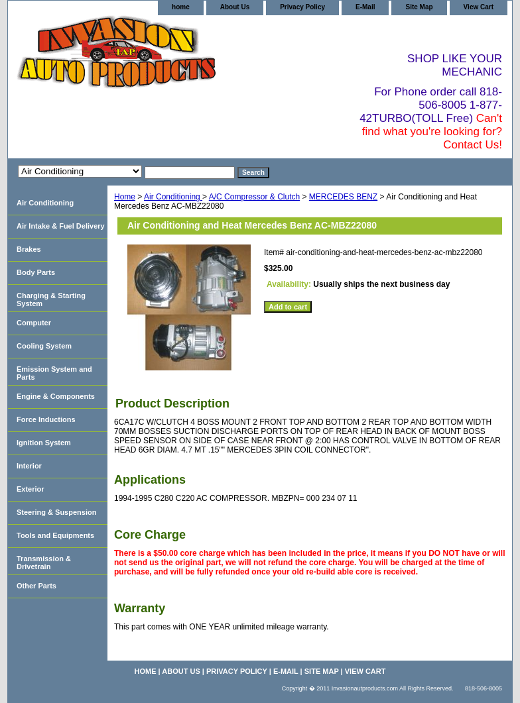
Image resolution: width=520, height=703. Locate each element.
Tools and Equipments (55, 535)
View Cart (478, 7)
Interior (29, 466)
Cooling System (44, 346)
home (181, 7)
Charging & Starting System (51, 299)
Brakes (29, 249)
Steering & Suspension (56, 512)
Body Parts (36, 272)
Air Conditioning (173, 196)
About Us (234, 7)
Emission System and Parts (54, 373)
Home (124, 196)
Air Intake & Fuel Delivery (61, 226)
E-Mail (365, 7)
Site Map (418, 7)
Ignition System (44, 443)
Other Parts (36, 586)
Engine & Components (56, 396)
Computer (34, 323)
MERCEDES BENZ (343, 196)
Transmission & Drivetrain (44, 562)
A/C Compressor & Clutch (254, 196)
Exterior (30, 489)
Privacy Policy (302, 7)
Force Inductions (46, 419)
